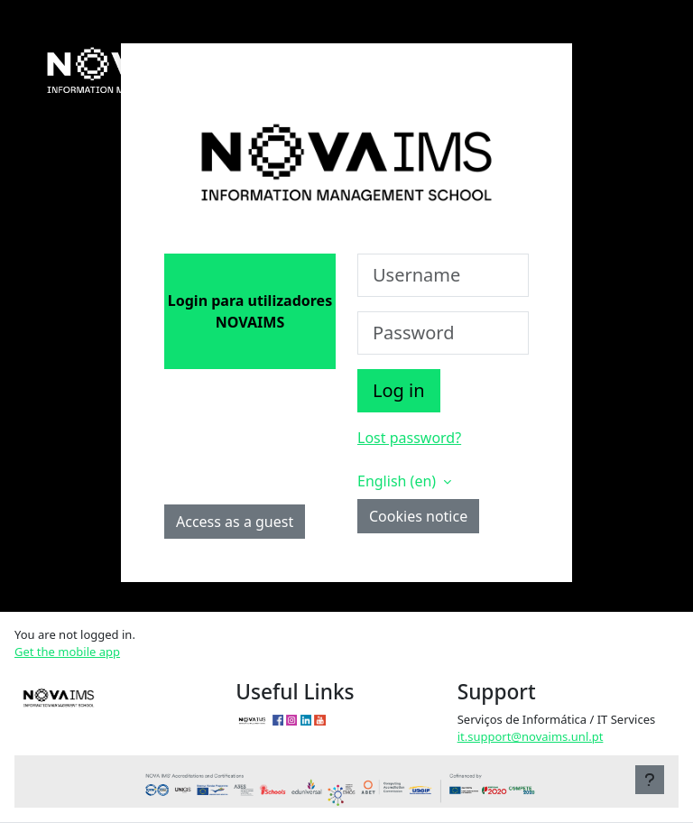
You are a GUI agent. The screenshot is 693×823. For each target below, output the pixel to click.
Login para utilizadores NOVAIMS (250, 311)
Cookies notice (418, 516)
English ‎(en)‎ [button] (398, 481)
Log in (399, 390)
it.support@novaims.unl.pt (530, 736)
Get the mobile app (67, 651)
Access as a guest (234, 522)
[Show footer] (649, 779)
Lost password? (409, 438)
